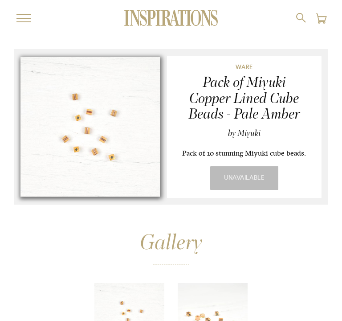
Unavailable (244, 178)
